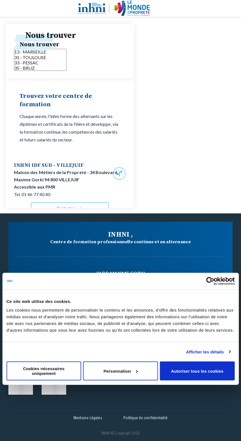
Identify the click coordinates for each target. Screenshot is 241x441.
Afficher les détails (205, 351)
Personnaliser (121, 370)
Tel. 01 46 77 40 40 (32, 194)
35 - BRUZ (40, 68)
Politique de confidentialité (145, 418)
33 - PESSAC (40, 62)
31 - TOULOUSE (40, 57)
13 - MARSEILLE (40, 51)
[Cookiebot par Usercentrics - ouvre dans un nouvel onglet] (210, 281)
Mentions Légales (87, 418)
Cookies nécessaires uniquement (43, 371)
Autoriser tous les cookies (197, 370)
